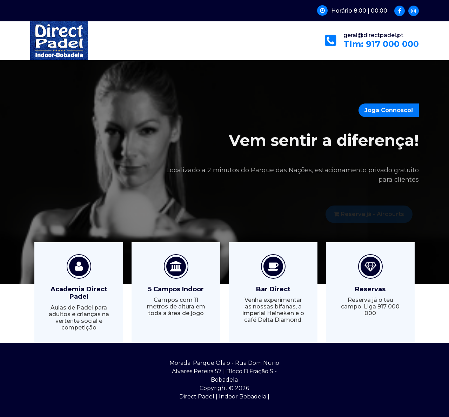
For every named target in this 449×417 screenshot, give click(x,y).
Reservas (370, 289)
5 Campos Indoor (176, 289)
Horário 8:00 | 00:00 (359, 10)
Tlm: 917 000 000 (381, 44)
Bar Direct (273, 289)
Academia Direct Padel (79, 293)
